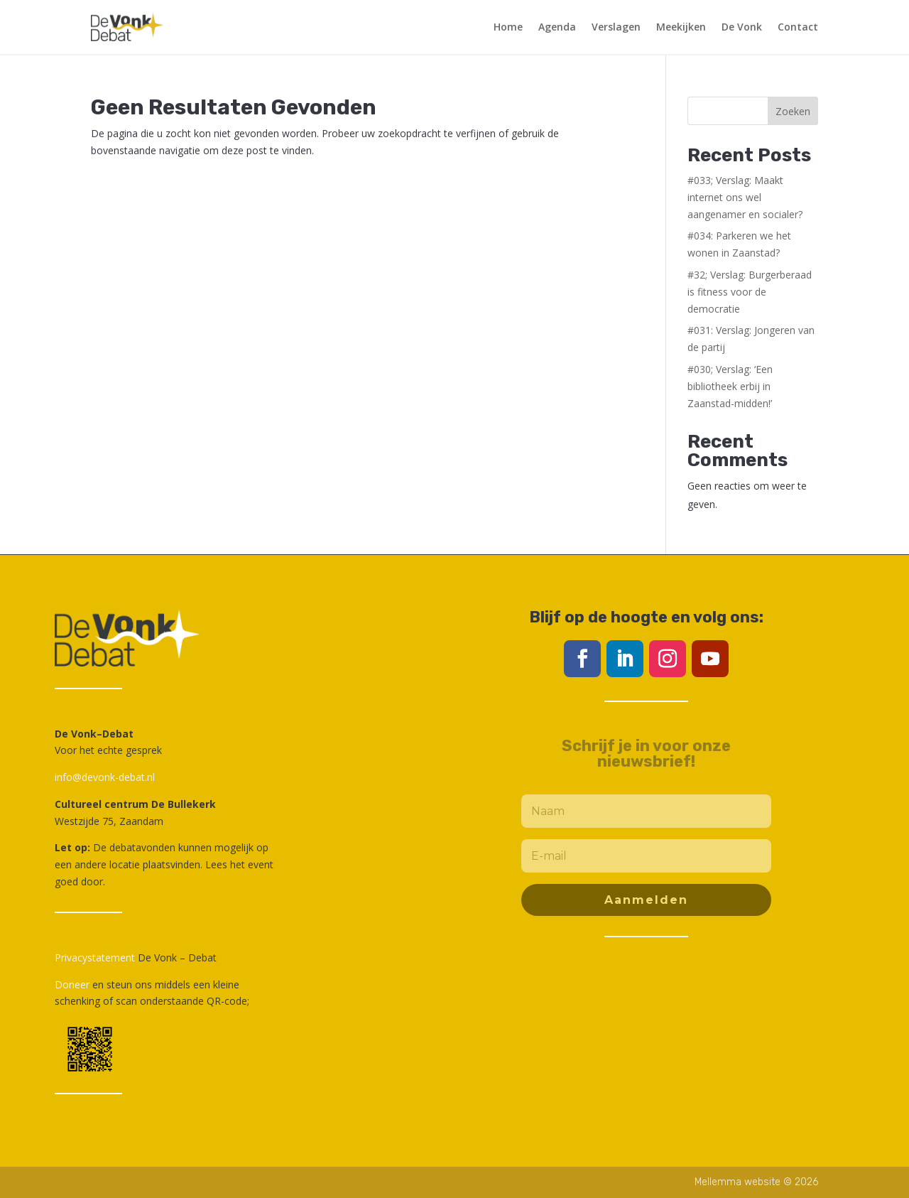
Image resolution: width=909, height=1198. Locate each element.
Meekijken (681, 26)
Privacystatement (95, 957)
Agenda (557, 26)
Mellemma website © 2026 (756, 1182)
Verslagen (616, 26)
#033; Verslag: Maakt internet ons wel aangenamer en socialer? (744, 197)
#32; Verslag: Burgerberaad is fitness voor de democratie (749, 291)
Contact (798, 26)
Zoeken (792, 111)
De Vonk (742, 26)
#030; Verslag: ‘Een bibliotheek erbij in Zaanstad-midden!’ (730, 386)
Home (508, 26)
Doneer (72, 984)
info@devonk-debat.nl (105, 777)
